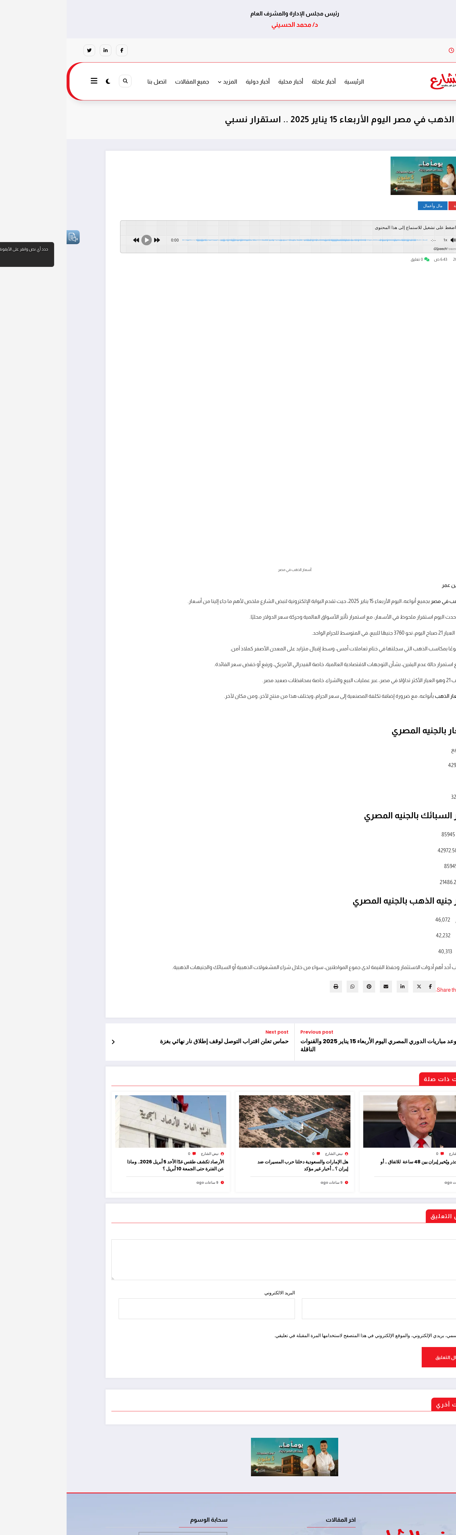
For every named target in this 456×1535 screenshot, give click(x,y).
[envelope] (319, 887)
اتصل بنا (90, 81)
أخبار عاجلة (257, 81)
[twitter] (352, 887)
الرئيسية (287, 81)
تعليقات (228, 1156)
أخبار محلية (224, 81)
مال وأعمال (366, 206)
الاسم (323, 1205)
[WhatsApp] (286, 887)
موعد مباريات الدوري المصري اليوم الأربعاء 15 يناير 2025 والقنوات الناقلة (313, 946)
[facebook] (364, 887)
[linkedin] (336, 887)
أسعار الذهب (382, 597)
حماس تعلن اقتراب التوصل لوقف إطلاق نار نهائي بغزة (157, 942)
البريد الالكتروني (140, 1205)
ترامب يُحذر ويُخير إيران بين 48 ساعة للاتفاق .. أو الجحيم (359, 1066)
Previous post (250, 933)
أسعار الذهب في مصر (387, 502)
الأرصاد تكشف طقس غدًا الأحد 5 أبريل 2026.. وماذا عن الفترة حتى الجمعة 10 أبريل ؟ (108, 1066)
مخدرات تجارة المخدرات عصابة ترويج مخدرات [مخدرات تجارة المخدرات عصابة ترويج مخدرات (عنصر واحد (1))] (116, 1438)
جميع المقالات (125, 81)
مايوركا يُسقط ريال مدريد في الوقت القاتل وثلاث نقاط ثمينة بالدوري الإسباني (272, 1461)
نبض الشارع (391, 1054)
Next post (210, 933)
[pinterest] (302, 887)
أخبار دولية (191, 81)
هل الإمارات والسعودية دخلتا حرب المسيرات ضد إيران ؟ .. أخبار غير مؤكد (236, 1066)
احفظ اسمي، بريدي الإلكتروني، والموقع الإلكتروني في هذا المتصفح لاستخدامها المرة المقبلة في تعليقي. (305, 1236)
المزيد (160, 81)
